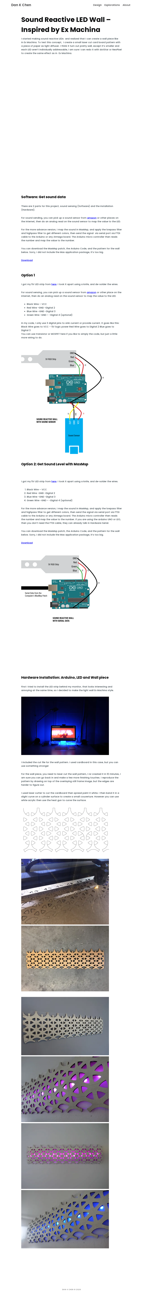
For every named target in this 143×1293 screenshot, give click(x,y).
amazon (91, 217)
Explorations (112, 5)
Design (97, 5)
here (53, 284)
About (126, 5)
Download (27, 260)
